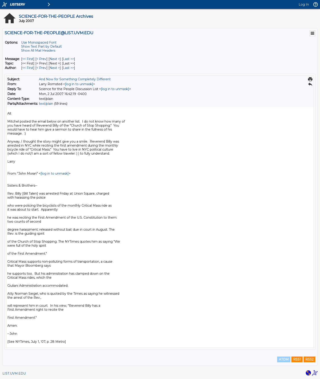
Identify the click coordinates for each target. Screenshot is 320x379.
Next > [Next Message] (55, 59)
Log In (304, 4)
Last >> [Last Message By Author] (68, 68)
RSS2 (309, 359)
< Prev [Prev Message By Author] (41, 68)
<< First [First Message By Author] (27, 68)
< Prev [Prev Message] (41, 59)
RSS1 (297, 359)
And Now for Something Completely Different (75, 79)
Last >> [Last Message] (68, 59)
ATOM (284, 359)
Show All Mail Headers (38, 50)
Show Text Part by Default (41, 46)
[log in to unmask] (79, 84)
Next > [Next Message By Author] (55, 68)
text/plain (46, 104)
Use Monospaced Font (38, 42)
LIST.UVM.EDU (14, 373)
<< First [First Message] (27, 59)
